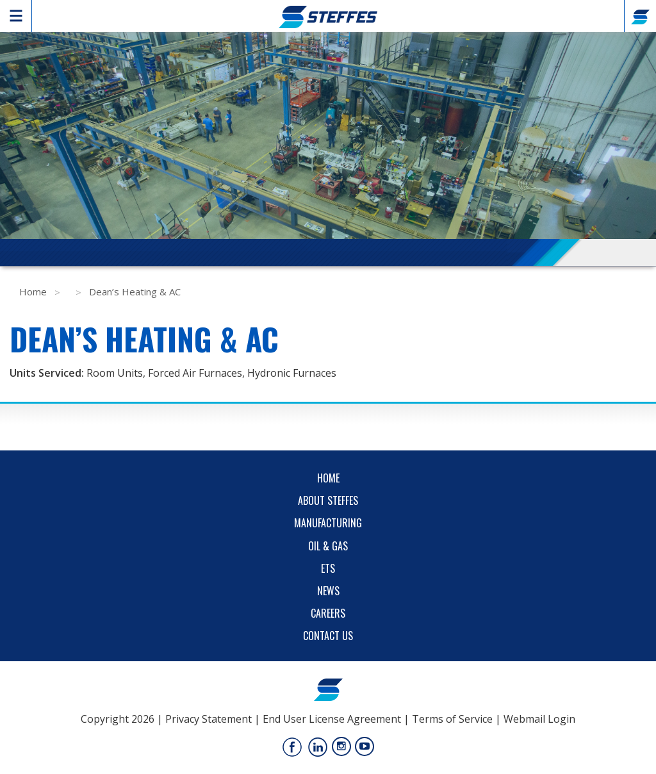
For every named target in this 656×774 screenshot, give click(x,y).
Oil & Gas (328, 546)
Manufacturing (328, 523)
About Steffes (328, 500)
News (328, 590)
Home (33, 291)
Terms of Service (452, 719)
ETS (328, 568)
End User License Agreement (332, 719)
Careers (328, 613)
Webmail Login (539, 719)
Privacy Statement (208, 719)
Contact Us (328, 635)
